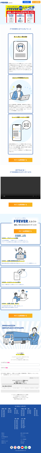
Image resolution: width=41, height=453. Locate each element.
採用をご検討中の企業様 (24, 433)
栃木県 (10, 411)
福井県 (23, 413)
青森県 (4, 411)
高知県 (17, 428)
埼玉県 (17, 410)
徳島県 (17, 425)
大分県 (23, 424)
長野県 (23, 415)
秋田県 (4, 414)
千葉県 (17, 411)
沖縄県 (23, 427)
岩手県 (4, 412)
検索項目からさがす (4, 441)
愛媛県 (17, 427)
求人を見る (26, 2)
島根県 (17, 421)
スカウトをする (22, 436)
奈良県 (36, 414)
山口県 (17, 424)
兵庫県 (36, 413)
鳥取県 (17, 420)
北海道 (4, 410)
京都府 (36, 411)
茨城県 (10, 410)
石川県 (23, 412)
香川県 (17, 426)
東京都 (17, 412)
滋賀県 (36, 410)
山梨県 (23, 414)
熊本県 (23, 423)
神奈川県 (17, 413)
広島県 (17, 423)
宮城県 (4, 413)
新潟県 (23, 410)
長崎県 (23, 422)
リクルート (3, 438)
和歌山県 (36, 415)
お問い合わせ (22, 441)
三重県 (30, 413)
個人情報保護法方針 (4, 436)
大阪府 (36, 412)
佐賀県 (23, 421)
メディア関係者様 (23, 439)
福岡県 (23, 420)
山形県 (4, 415)
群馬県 (10, 412)
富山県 (23, 411)
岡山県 (17, 422)
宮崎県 (23, 425)
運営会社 (2, 433)
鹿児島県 (23, 426)
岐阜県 (30, 410)
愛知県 (30, 412)
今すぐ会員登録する (36, 2)
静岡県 (30, 411)
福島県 (4, 416)
